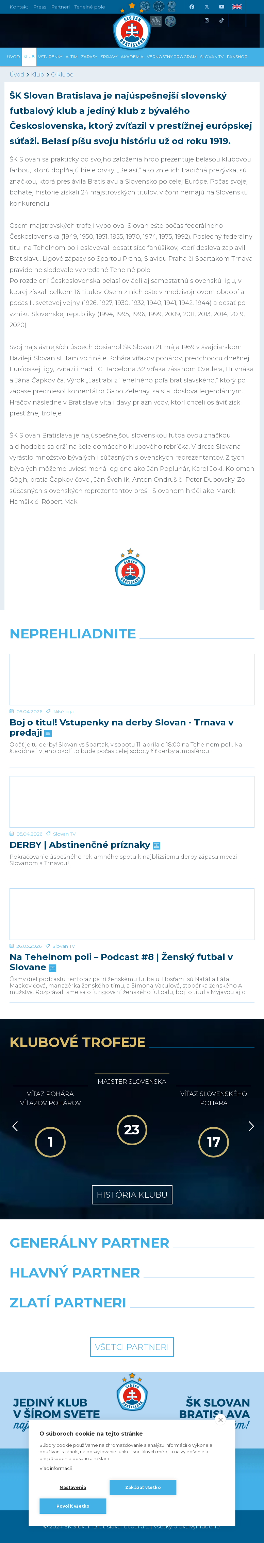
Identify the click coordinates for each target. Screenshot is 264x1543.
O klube (62, 74)
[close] (220, 1419)
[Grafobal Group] (195, 1320)
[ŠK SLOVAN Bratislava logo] (132, 25)
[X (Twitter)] (206, 7)
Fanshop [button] (237, 56)
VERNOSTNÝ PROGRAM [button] (172, 56)
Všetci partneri (132, 1347)
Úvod (13, 56)
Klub (37, 74)
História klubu (132, 1195)
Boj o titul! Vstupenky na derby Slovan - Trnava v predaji (122, 728)
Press (39, 7)
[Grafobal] (68, 1290)
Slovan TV (64, 834)
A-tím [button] (72, 56)
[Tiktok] (221, 20)
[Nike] (132, 1260)
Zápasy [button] (89, 56)
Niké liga (63, 711)
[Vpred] (250, 1126)
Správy (109, 56)
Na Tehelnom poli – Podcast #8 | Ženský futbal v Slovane (121, 962)
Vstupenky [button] (50, 56)
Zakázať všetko (143, 1487)
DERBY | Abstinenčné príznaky (84, 845)
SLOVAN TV (212, 56)
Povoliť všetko (73, 1506)
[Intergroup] (68, 1320)
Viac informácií (55, 1468)
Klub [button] (29, 56)
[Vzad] (13, 1126)
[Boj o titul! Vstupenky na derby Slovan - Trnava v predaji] (132, 679)
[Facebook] (191, 7)
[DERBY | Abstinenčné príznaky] (132, 802)
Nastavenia (73, 1487)
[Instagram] (206, 20)
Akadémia (132, 56)
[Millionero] (195, 1290)
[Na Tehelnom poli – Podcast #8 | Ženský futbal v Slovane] (132, 914)
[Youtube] (221, 7)
